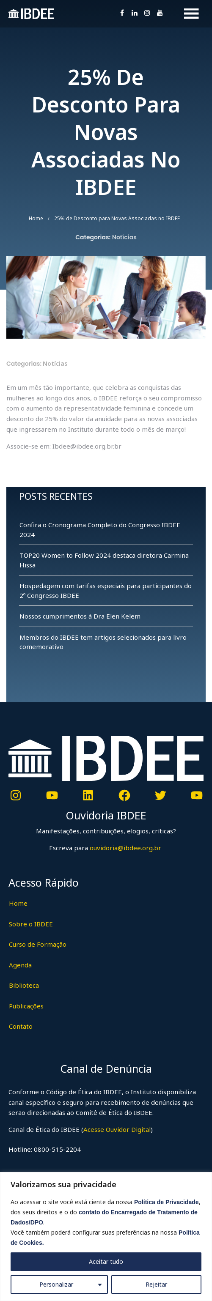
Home (36, 218)
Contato (21, 1026)
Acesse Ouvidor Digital (117, 1129)
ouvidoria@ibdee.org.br (124, 848)
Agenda (20, 965)
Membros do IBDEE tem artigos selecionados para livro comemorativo (103, 642)
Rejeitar (156, 1284)
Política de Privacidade (166, 1202)
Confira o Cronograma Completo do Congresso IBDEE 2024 (99, 529)
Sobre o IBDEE (31, 924)
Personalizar (56, 1284)
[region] (106, 1236)
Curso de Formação (37, 944)
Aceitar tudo (106, 1261)
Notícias (124, 237)
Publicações (26, 1006)
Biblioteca (24, 985)
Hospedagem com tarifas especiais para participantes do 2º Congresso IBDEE (105, 590)
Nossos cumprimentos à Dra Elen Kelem (79, 616)
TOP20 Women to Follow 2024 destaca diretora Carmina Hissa (104, 560)
